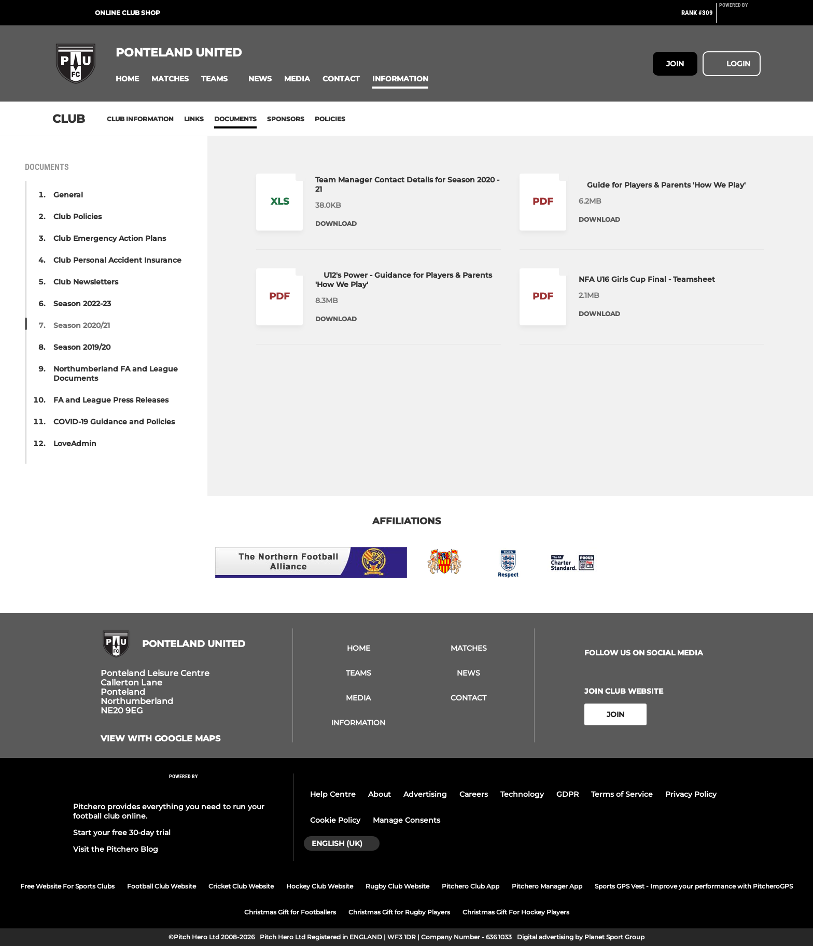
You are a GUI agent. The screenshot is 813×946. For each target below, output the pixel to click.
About (379, 794)
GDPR (567, 794)
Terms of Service (622, 794)
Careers (473, 794)
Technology (522, 794)
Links (194, 119)
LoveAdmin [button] (74, 443)
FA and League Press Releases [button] (111, 400)
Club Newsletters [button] (85, 281)
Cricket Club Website (241, 886)
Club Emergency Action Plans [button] (109, 238)
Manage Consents (406, 820)
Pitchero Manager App (547, 886)
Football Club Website (161, 886)
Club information (140, 119)
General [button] (68, 194)
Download (336, 223)
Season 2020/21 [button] (81, 325)
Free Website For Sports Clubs (67, 886)
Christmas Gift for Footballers (290, 912)
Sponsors (285, 119)
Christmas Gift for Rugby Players (399, 912)
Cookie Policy (335, 820)
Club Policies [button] (77, 216)
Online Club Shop (127, 13)
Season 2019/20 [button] (81, 347)
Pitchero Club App (470, 886)
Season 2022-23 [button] (82, 303)
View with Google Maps (160, 738)
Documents (235, 119)
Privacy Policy (691, 794)
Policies (330, 119)
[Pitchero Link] (740, 17)
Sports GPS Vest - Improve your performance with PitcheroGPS (694, 886)
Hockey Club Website (319, 886)
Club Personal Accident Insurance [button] (117, 260)
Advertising (425, 794)
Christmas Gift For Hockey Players (515, 912)
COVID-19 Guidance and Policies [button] (114, 421)
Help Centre (333, 794)
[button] (127, 79)
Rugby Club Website (397, 886)
